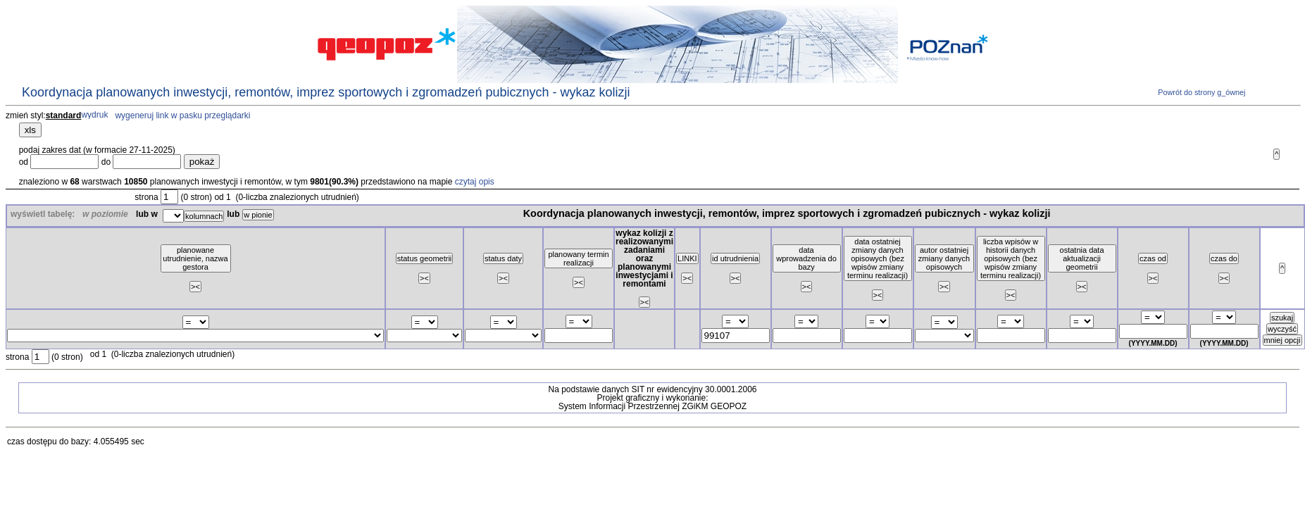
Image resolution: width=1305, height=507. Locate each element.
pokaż (202, 161)
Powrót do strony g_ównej (1200, 92)
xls (30, 130)
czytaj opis (474, 182)
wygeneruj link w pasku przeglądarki (182, 115)
